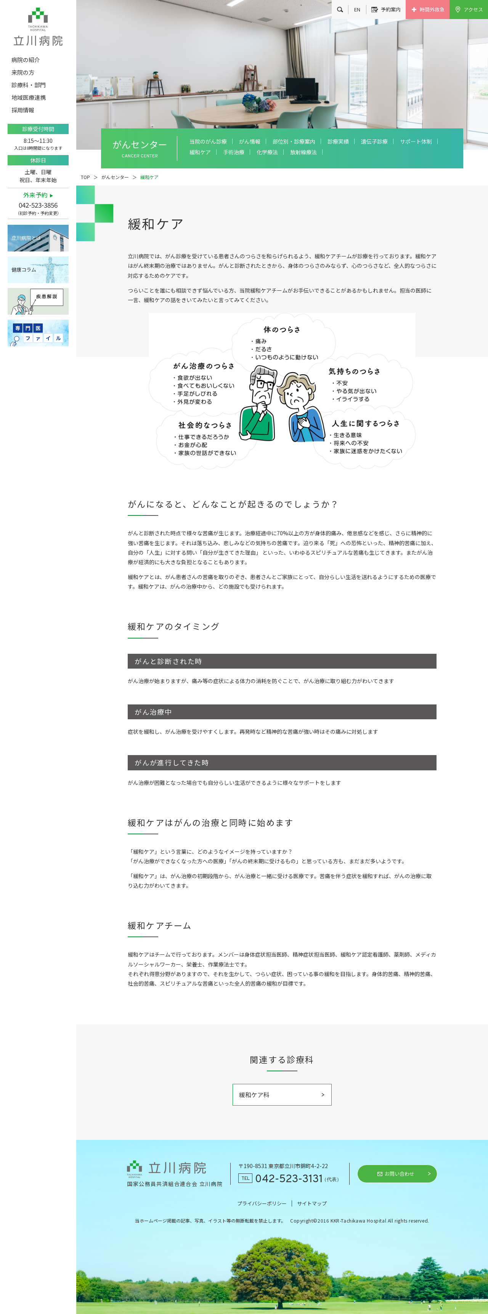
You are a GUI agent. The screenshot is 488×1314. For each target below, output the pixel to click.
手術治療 (233, 152)
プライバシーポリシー (262, 1203)
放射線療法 (303, 152)
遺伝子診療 (374, 141)
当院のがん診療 (208, 141)
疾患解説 (38, 301)
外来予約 (35, 194)
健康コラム (23, 269)
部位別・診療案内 (294, 141)
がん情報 (249, 141)
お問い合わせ (399, 1173)
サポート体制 (416, 141)
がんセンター (115, 177)
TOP (85, 177)
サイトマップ (312, 1203)
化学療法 (267, 152)
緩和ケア (200, 152)
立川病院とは (26, 238)
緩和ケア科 (254, 1094)
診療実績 (338, 141)
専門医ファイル (38, 333)
